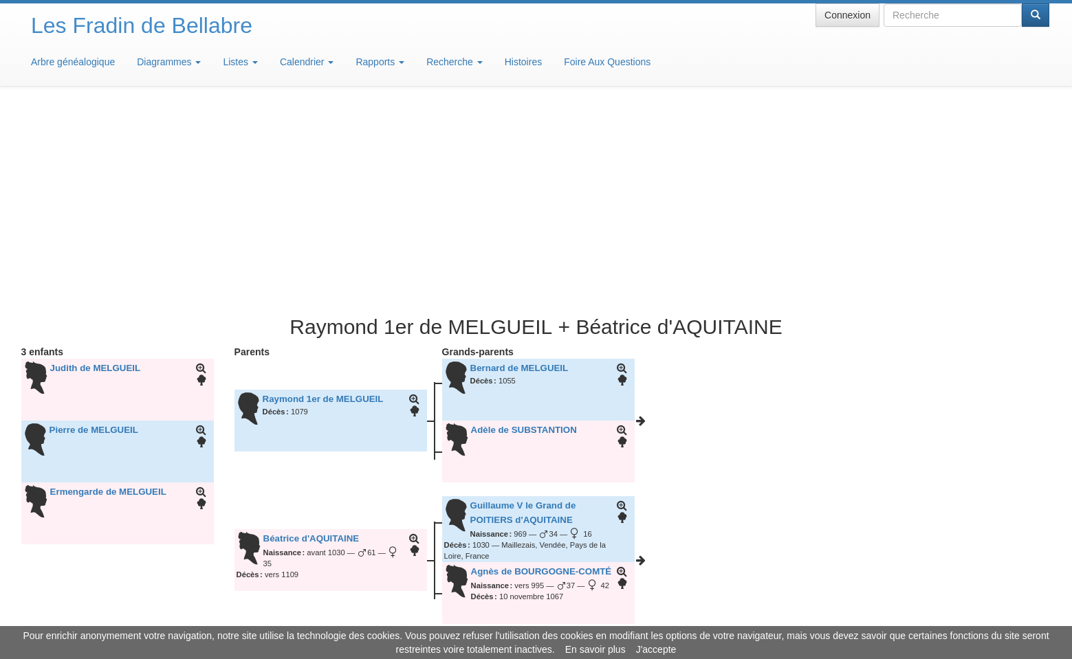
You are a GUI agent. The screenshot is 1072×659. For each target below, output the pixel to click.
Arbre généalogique (73, 61)
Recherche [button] (454, 61)
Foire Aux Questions (607, 61)
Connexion (847, 15)
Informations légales (478, 617)
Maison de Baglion (597, 617)
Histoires (523, 61)
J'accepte (656, 649)
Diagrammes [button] (169, 61)
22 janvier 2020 (420, 490)
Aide (539, 617)
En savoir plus (595, 649)
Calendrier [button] (306, 61)
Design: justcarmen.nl (1009, 580)
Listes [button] (240, 61)
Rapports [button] (379, 61)
